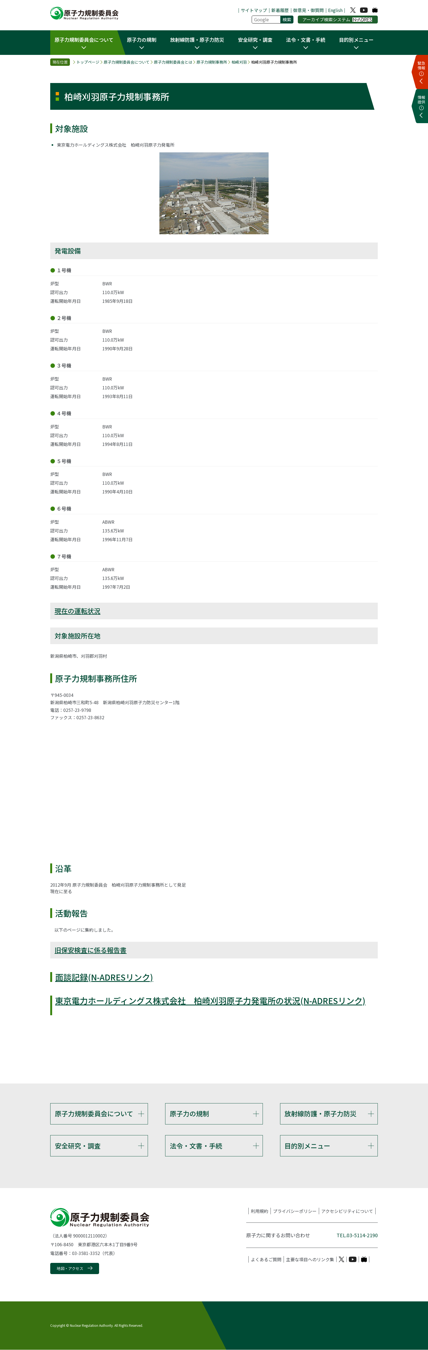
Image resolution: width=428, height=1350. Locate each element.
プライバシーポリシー (295, 1211)
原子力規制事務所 (212, 62)
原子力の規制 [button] (141, 39)
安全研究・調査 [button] (255, 39)
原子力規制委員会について (127, 62)
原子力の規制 (189, 1113)
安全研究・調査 (78, 1145)
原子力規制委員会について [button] (84, 39)
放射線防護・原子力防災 (320, 1113)
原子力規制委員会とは (173, 62)
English (335, 10)
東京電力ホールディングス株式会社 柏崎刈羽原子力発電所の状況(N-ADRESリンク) (210, 1000)
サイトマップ (254, 10)
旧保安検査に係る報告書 (91, 950)
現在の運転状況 (77, 610)
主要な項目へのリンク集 (310, 1259)
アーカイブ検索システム (337, 19)
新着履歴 (280, 10)
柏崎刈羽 (239, 62)
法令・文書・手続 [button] (305, 39)
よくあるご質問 (266, 1259)
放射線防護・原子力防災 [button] (197, 39)
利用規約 (259, 1211)
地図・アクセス (70, 1268)
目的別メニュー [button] (356, 39)
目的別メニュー (307, 1145)
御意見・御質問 (308, 10)
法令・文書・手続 (196, 1145)
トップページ (87, 62)
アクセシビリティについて (347, 1211)
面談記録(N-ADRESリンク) (104, 977)
